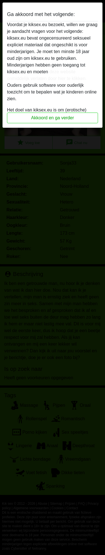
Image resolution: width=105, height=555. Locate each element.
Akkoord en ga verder (52, 117)
